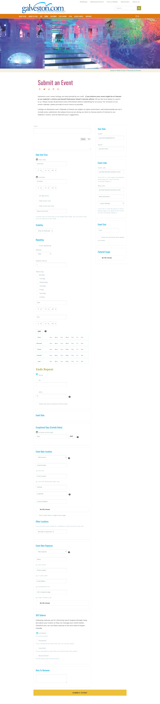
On (40, 380)
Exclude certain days (46, 432)
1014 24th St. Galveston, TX (51, 532)
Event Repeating (45, 246)
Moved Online (42, 655)
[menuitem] (83, 2)
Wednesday (42, 282)
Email (100, 134)
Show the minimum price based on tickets (111, 238)
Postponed (41, 640)
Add (39, 331)
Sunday (40, 297)
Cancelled (41, 648)
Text (89, 139)
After (40, 392)
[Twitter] (44, 89)
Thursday (41, 286)
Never (41, 375)
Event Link (102, 168)
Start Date (42, 160)
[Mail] (58, 89)
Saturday (41, 293)
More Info (101, 186)
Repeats (39, 250)
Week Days (40, 272)
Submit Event (80, 692)
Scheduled (41, 633)
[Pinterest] (53, 89)
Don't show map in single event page (52, 515)
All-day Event (44, 196)
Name (100, 145)
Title (36, 126)
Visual (83, 139)
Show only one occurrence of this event (53, 404)
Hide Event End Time (46, 206)
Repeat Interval (41, 261)
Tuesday (40, 278)
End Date (42, 177)
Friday (40, 289)
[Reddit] (49, 89)
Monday (40, 275)
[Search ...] (126, 8)
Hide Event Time (45, 201)
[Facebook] (40, 89)
